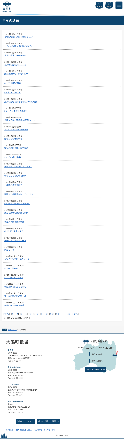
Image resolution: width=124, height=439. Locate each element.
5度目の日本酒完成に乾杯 (16, 111)
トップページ (12, 330)
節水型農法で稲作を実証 (15, 55)
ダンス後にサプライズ (13, 278)
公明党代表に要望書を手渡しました (20, 120)
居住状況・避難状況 (94, 370)
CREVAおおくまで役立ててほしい (19, 37)
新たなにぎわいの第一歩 (15, 296)
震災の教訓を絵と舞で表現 (16, 148)
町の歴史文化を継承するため (17, 204)
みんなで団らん (11, 268)
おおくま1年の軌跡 (12, 157)
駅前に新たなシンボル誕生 (16, 74)
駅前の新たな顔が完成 (14, 305)
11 (57, 314)
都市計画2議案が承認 (14, 231)
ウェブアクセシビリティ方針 (44, 430)
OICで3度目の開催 (12, 83)
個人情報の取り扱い (24, 430)
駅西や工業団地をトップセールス (18, 194)
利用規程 (9, 430)
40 (69, 314)
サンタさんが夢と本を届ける (16, 259)
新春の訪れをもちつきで (15, 241)
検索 (109, 6)
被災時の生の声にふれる (15, 65)
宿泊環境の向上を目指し (15, 287)
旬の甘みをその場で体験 (15, 176)
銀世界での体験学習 (13, 139)
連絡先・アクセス (24, 421)
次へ (75, 314)
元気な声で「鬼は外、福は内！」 (18, 166)
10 (51, 314)
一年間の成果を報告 (13, 185)
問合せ (99, 6)
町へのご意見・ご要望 (47, 421)
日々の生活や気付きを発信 (16, 129)
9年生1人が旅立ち (12, 92)
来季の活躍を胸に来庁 (14, 222)
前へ (6, 314)
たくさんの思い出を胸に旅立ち (18, 46)
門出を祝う (9, 250)
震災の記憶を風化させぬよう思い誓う (21, 102)
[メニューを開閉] (118, 5)
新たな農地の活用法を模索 (16, 213)
